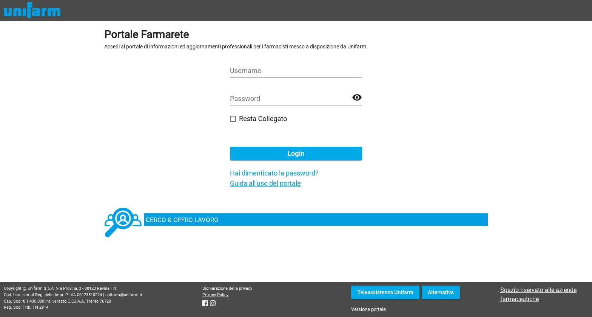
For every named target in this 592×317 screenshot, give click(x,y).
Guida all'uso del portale (265, 183)
